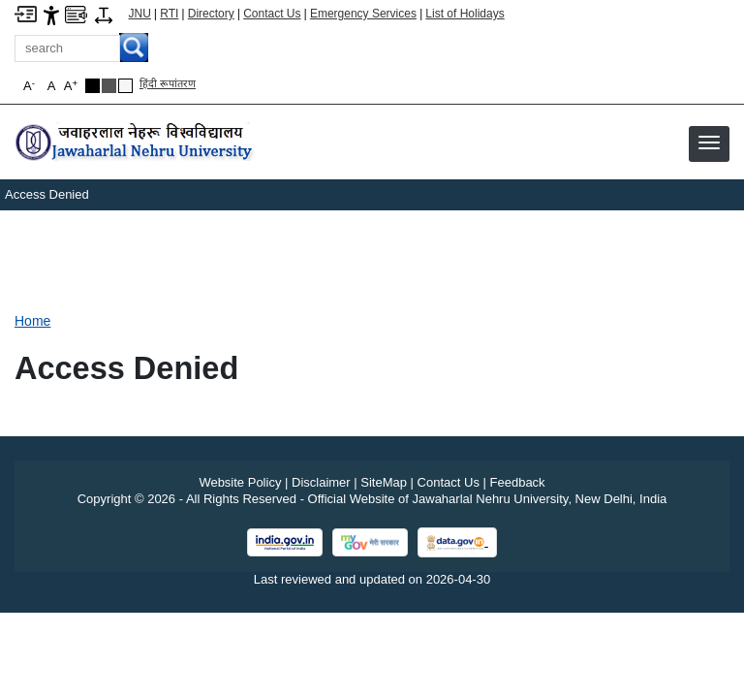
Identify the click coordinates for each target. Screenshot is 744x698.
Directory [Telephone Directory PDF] (211, 13)
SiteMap (383, 482)
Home (32, 321)
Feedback (517, 482)
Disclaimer (321, 482)
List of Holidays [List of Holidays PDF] (464, 13)
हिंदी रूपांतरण (168, 83)
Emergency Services (363, 13)
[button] (709, 142)
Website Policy (240, 482)
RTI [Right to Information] (169, 13)
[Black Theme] (92, 86)
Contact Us (271, 13)
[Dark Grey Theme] (109, 86)
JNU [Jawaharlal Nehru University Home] (140, 13)
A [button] (71, 86)
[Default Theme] (125, 86)
